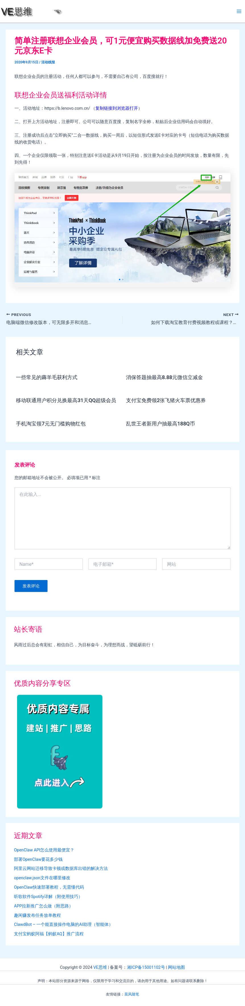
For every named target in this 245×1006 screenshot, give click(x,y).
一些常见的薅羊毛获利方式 (46, 377)
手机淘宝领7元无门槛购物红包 (50, 424)
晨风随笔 (131, 994)
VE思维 (100, 967)
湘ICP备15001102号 (146, 967)
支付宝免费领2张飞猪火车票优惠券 (166, 400)
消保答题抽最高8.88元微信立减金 (164, 377)
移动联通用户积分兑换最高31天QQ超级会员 (66, 400)
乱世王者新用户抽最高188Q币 (160, 424)
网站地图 (176, 967)
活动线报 (48, 62)
